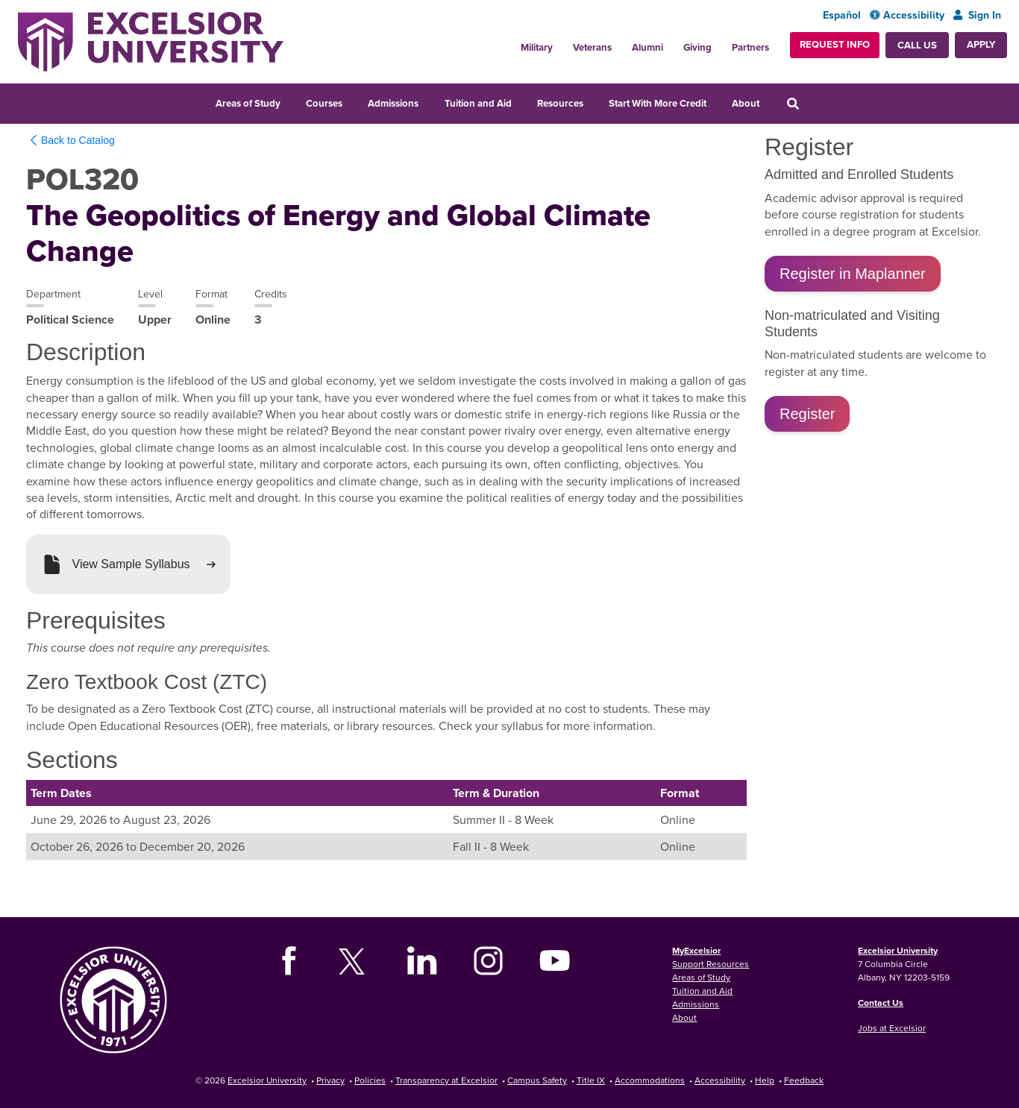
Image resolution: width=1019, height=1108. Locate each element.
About (745, 103)
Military (537, 47)
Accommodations (650, 1080)
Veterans (592, 47)
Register (807, 414)
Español (842, 15)
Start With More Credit (657, 103)
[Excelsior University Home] (150, 42)
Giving (697, 47)
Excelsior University (898, 950)
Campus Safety (537, 1080)
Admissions (393, 103)
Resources (560, 103)
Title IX (591, 1080)
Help (764, 1080)
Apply (981, 44)
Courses (324, 103)
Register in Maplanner (853, 273)
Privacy (330, 1080)
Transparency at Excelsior (446, 1080)
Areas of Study (248, 103)
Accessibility (907, 15)
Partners (750, 47)
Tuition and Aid (478, 103)
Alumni (647, 47)
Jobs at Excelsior (892, 1028)
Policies (370, 1080)
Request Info (835, 44)
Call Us (917, 45)
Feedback (804, 1080)
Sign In (977, 15)
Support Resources (710, 963)
